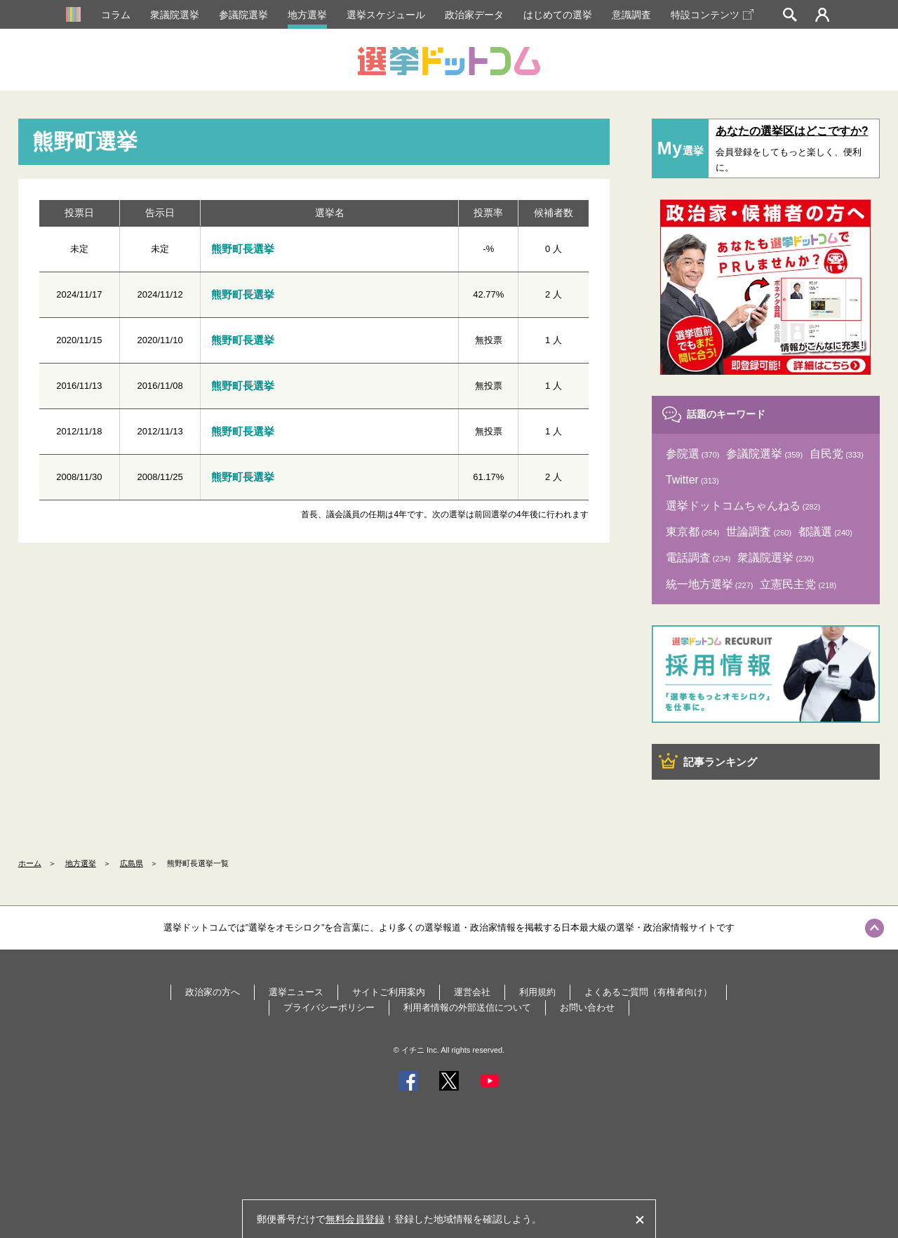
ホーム (29, 863)
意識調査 (631, 14)
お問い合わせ (587, 1007)
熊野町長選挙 (242, 249)
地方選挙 (307, 14)
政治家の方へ (212, 992)
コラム (115, 14)
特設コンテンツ (712, 14)
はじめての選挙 (557, 14)
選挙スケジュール (386, 14)
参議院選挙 (243, 14)
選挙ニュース (296, 992)
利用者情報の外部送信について (467, 1007)
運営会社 (472, 992)
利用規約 (537, 992)
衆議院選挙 (174, 14)
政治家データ (474, 14)
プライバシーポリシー (329, 1007)
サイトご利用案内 (388, 992)
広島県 (131, 863)
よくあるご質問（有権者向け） (648, 992)
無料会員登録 (355, 1219)
